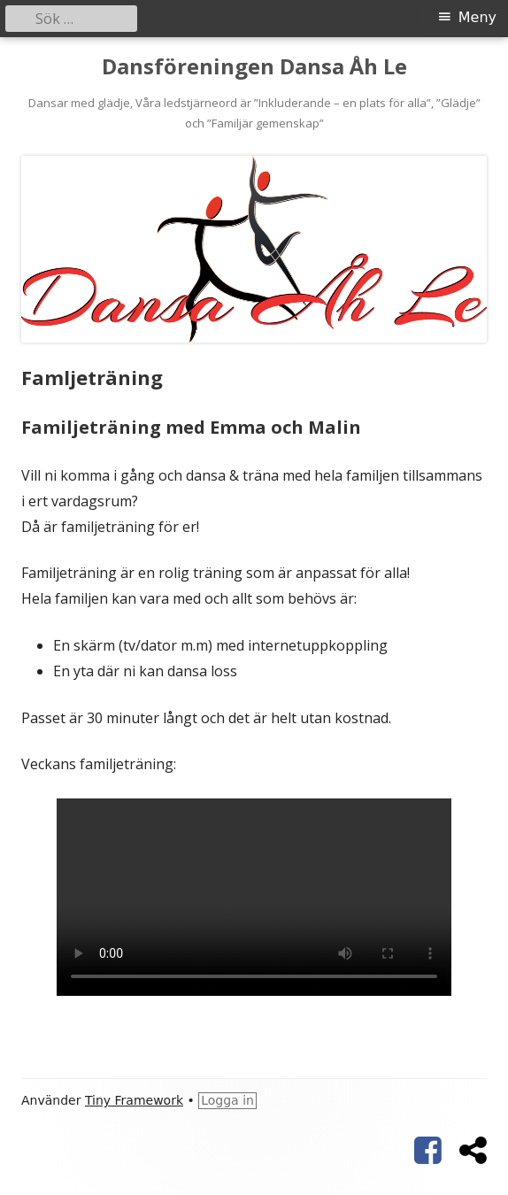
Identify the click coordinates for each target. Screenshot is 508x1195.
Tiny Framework (134, 1100)
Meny (477, 17)
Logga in (227, 1100)
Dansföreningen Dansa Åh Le (254, 67)
